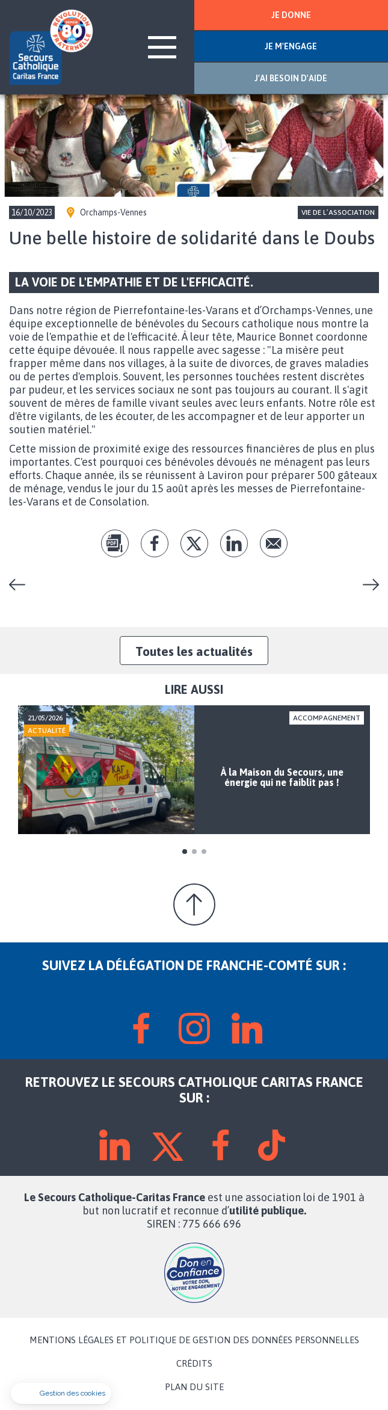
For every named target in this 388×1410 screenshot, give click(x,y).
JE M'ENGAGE (291, 46)
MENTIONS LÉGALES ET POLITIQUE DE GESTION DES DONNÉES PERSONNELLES (194, 1340)
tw (194, 543)
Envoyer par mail (274, 543)
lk (234, 543)
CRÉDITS (194, 1363)
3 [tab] (204, 851)
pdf (115, 543)
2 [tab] (194, 851)
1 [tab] (184, 851)
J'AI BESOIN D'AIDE (290, 78)
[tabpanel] (194, 770)
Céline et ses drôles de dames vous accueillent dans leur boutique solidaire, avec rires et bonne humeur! (366, 584)
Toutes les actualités (194, 651)
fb (154, 543)
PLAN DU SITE (194, 1387)
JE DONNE (291, 15)
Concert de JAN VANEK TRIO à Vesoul (21, 584)
